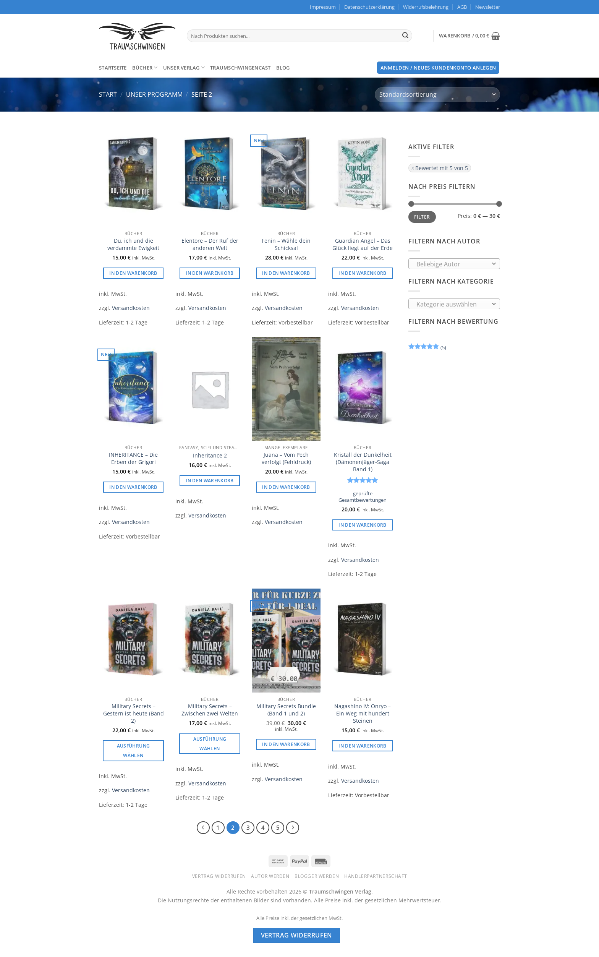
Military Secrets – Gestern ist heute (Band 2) (133, 713)
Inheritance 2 (210, 455)
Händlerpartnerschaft (375, 876)
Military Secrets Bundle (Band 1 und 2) (286, 710)
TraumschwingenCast (240, 67)
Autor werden (270, 876)
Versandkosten (131, 307)
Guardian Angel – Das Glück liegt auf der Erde (362, 244)
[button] (487, 7)
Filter (422, 217)
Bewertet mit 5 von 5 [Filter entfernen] (441, 168)
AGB (462, 6)
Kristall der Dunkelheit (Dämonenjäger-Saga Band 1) (363, 461)
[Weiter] (292, 827)
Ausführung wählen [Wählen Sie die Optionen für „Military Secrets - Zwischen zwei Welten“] (209, 743)
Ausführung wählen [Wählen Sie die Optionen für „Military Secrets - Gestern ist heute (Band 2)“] (133, 750)
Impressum (323, 6)
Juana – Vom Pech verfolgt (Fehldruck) (286, 458)
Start (108, 94)
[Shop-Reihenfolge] (437, 94)
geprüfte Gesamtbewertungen (362, 496)
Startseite (113, 67)
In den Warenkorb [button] (133, 273)
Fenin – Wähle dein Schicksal (286, 244)
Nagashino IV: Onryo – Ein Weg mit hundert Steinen (362, 713)
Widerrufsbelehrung (425, 6)
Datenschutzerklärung (369, 6)
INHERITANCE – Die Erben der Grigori (133, 458)
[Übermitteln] (405, 35)
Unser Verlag (184, 67)
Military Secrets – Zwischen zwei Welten (209, 710)
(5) (427, 348)
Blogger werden (317, 876)
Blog (283, 67)
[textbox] (452, 264)
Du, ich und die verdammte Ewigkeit (133, 244)
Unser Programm (154, 94)
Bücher (145, 67)
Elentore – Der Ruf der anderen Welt (209, 244)
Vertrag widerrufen (219, 876)
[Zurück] (203, 827)
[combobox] (454, 263)
